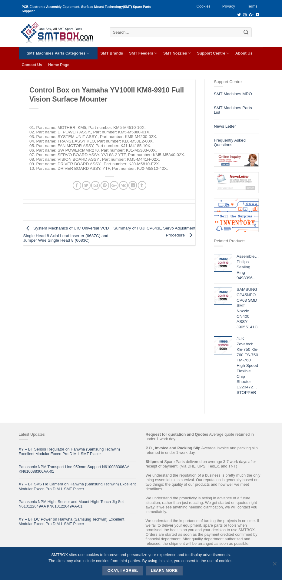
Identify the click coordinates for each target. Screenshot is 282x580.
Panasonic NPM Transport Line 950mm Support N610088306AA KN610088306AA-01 (74, 469)
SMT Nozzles (177, 53)
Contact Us (32, 64)
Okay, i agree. (123, 570)
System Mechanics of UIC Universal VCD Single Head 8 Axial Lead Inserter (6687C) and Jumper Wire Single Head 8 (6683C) (66, 234)
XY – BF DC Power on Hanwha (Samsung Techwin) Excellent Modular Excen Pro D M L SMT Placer (71, 521)
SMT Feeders (143, 53)
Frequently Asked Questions (230, 142)
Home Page (58, 64)
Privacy (228, 6)
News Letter (225, 126)
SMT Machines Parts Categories (58, 53)
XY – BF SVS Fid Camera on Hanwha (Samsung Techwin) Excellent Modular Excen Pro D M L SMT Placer (77, 486)
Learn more (164, 570)
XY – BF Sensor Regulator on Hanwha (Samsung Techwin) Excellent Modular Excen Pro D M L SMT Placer (69, 451)
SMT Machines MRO (233, 94)
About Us (244, 53)
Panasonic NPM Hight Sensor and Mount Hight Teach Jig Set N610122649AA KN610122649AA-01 (71, 503)
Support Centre (213, 53)
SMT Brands (112, 53)
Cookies (203, 6)
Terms (252, 6)
